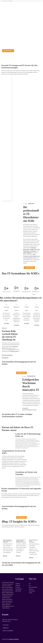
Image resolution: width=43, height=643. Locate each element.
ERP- (28, 249)
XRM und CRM (18, 590)
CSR (29, 583)
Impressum (31, 589)
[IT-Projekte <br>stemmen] (26, 304)
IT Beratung (17, 583)
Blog (30, 585)
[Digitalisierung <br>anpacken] (16, 304)
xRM (32, 249)
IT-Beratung (33, 247)
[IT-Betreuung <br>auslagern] (6, 304)
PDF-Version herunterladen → (7, 355)
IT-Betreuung (17, 585)
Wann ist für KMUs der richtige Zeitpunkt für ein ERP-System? (7, 540)
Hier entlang (6, 323)
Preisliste (30, 592)
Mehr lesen (5, 555)
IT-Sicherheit (33, 251)
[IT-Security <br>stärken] (36, 304)
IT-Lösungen (17, 587)
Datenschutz (16, 639)
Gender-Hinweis (32, 590)
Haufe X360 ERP (18, 589)
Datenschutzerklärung (33, 587)
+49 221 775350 (5, 624)
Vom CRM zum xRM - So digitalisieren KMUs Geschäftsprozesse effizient (21, 540)
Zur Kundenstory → (5, 357)
